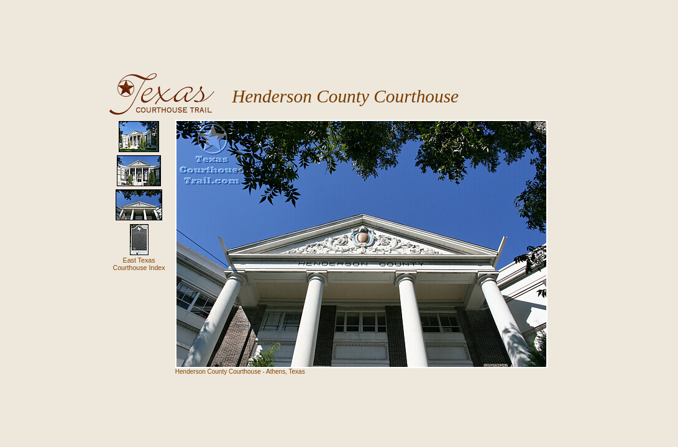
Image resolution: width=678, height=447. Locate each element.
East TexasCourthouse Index (138, 263)
